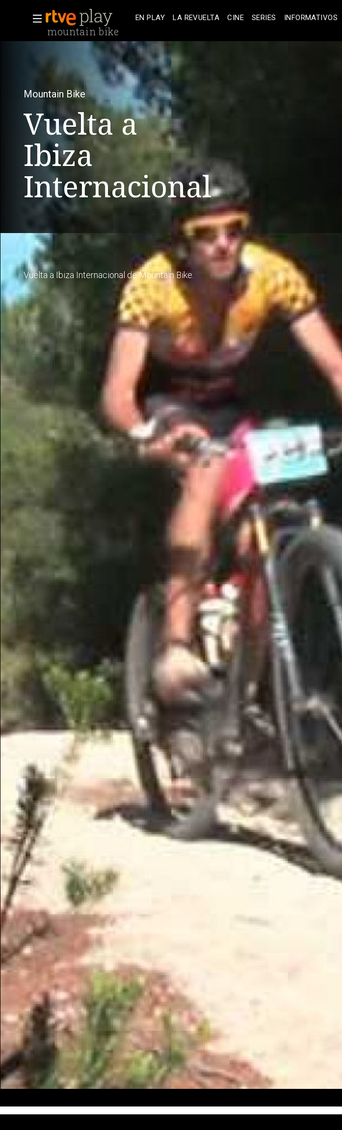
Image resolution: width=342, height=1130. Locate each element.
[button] (34, 18)
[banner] (88, 17)
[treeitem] (150, 18)
